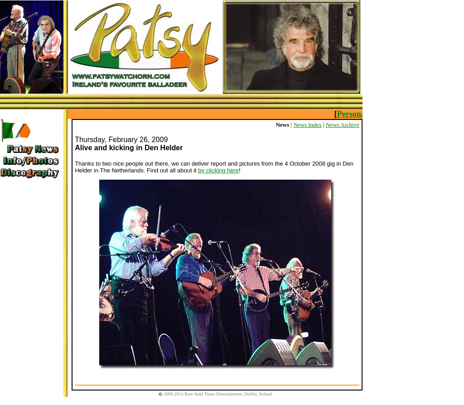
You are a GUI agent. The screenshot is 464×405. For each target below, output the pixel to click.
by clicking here (218, 170)
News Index (307, 124)
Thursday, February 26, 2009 (121, 139)
